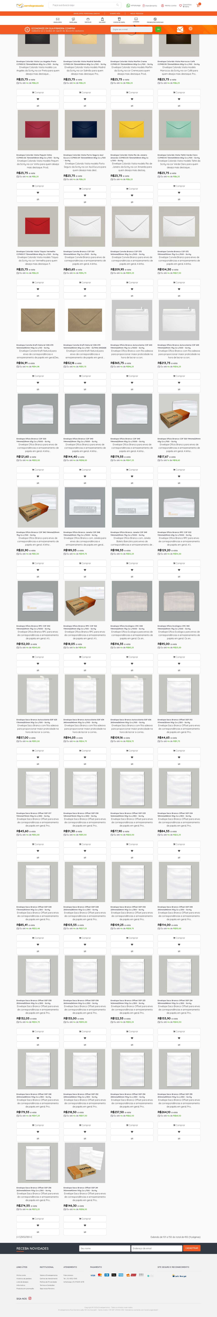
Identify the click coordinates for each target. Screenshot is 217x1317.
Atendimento (150, 5)
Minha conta (21, 1270)
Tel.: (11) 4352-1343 (70, 1273)
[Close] (190, 29)
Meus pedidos (137, 14)
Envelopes (58, 20)
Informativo (20, 1280)
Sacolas (88, 20)
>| (31, 1231)
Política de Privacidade (48, 1276)
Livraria (136, 20)
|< (17, 1231)
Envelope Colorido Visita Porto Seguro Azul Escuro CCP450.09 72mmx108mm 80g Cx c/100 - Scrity (85, 157)
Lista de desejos (22, 1276)
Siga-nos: (21, 1293)
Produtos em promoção (25, 1283)
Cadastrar (194, 1242)
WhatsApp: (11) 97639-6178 (74, 1276)
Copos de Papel (119, 20)
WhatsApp (133, 5)
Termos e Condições (47, 1280)
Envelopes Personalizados (87, 14)
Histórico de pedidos (24, 1273)
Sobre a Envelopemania (48, 1270)
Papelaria (73, 20)
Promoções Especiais (155, 20)
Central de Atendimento (48, 1273)
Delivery (102, 20)
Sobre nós (115, 14)
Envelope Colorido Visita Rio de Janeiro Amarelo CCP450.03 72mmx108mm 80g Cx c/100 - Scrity (129, 157)
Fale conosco (68, 1270)
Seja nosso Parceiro (47, 1283)
